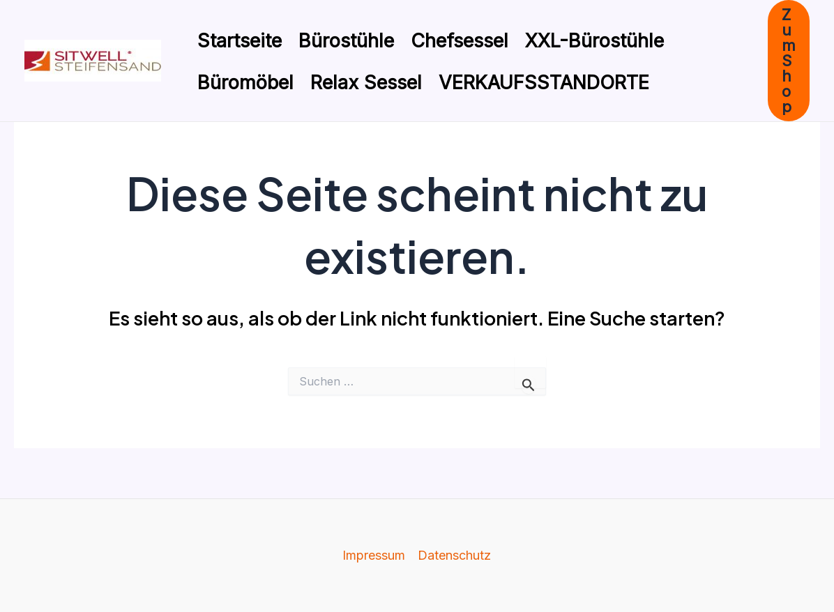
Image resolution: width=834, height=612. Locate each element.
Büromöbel (245, 82)
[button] (789, 60)
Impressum (373, 555)
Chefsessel (459, 40)
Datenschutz (454, 555)
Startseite (239, 40)
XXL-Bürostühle (594, 40)
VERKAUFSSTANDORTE (544, 82)
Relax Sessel (366, 82)
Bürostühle (346, 40)
